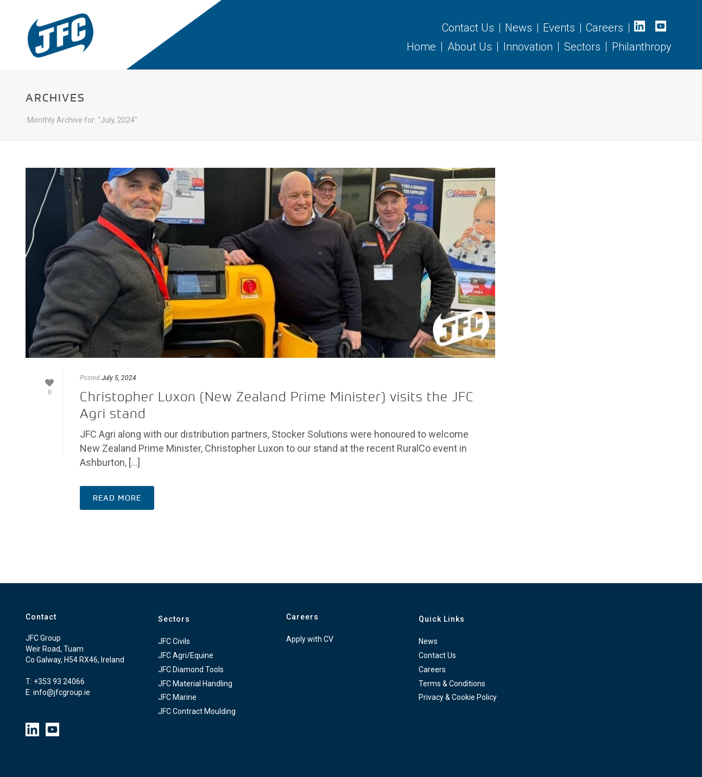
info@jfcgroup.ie (61, 692)
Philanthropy (642, 47)
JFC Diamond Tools (191, 669)
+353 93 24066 (59, 681)
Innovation (528, 47)
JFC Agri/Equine (185, 655)
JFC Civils (174, 641)
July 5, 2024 (119, 378)
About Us (469, 47)
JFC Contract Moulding (197, 711)
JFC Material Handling (195, 683)
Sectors (582, 47)
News (428, 641)
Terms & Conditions (452, 683)
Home (421, 47)
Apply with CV (309, 639)
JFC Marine (177, 697)
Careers (432, 669)
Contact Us (437, 655)
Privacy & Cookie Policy (458, 697)
